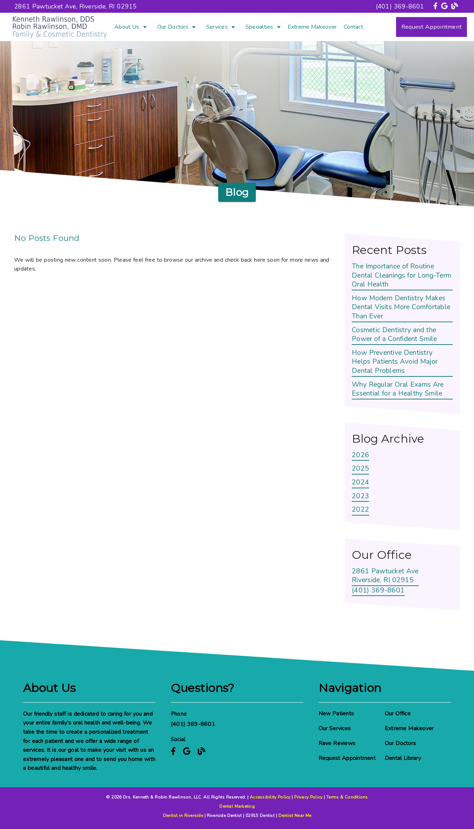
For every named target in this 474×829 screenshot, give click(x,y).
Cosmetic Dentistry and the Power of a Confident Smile (394, 335)
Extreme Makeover (312, 27)
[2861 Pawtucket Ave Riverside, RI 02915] (385, 576)
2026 (360, 455)
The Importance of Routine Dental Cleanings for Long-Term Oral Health (401, 275)
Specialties (259, 27)
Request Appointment (347, 758)
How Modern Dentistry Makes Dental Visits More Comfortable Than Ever (401, 307)
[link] (436, 6)
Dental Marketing (237, 806)
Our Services (334, 728)
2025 (360, 468)
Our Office (398, 713)
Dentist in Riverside (183, 815)
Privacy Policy (308, 797)
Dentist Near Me (294, 815)
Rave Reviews (337, 743)
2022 (360, 509)
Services (217, 27)
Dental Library (403, 758)
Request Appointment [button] (431, 27)
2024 (360, 482)
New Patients (336, 713)
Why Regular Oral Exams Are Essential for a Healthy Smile (398, 389)
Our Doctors (172, 27)
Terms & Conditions (347, 797)
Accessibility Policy (270, 797)
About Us (127, 27)
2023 (360, 496)
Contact (353, 27)
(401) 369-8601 (400, 6)
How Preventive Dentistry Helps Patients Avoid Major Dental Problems (395, 361)
